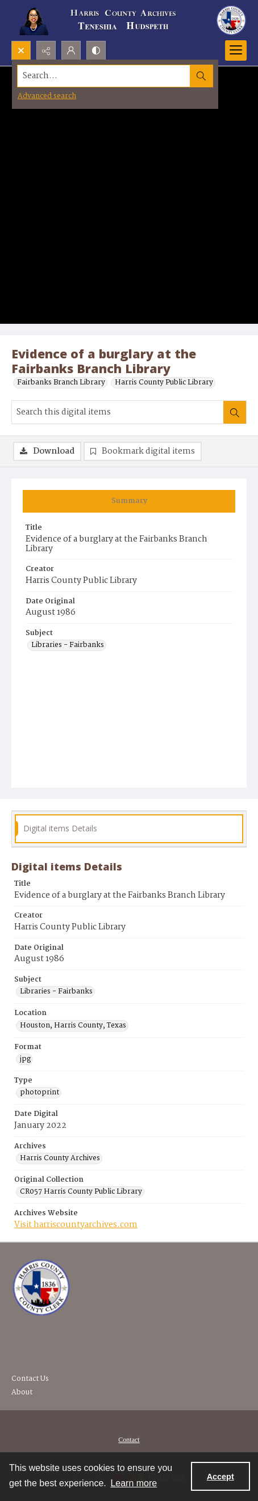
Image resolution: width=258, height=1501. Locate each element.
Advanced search (47, 96)
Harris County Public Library (164, 382)
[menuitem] (129, 1440)
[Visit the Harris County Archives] (41, 1287)
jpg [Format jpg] (25, 1059)
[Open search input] (21, 50)
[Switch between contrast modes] (96, 50)
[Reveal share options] (46, 50)
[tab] (129, 501)
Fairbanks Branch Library (61, 382)
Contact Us (30, 1379)
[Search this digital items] (117, 412)
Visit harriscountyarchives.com (76, 1225)
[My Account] (71, 50)
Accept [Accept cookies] (220, 1476)
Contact (128, 1440)
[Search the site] (104, 76)
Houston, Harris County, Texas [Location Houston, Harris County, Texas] (73, 1025)
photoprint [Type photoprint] (39, 1092)
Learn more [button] (133, 1483)
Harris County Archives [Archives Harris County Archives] (60, 1158)
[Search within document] (234, 412)
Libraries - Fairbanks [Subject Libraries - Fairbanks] (67, 645)
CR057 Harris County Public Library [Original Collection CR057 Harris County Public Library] (81, 1192)
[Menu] (236, 50)
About (21, 1392)
